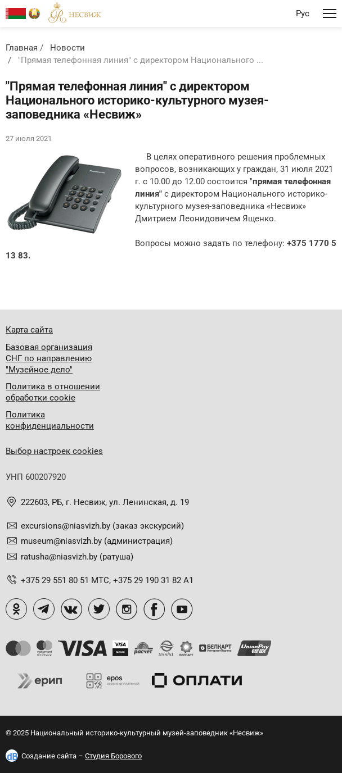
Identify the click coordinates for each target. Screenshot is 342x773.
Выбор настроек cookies (54, 451)
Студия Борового (113, 756)
